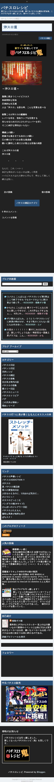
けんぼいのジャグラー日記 (14, 507)
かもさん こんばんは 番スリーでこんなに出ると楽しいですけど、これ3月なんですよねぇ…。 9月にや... (27, 311)
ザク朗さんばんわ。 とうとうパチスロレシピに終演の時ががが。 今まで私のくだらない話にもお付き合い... (28, 322)
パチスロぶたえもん (11, 510)
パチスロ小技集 (9, 385)
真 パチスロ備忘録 (11, 487)
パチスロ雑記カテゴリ (27, 203)
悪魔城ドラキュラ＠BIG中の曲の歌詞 (19, 572)
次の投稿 (8, 192)
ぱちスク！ (7, 517)
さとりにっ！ (8, 497)
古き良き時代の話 (10, 382)
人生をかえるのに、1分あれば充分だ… (20, 493)
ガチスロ (6, 483)
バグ (4, 399)
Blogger (41, 772)
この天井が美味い (10, 402)
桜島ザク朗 (17, 621)
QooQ (31, 781)
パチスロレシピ (14, 8)
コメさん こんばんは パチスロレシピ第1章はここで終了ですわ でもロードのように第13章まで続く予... (28, 300)
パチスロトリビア (10, 396)
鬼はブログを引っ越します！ (26, 589)
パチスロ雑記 (45, 38)
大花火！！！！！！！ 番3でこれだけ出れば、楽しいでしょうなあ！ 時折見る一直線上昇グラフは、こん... (28, 333)
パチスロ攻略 (8, 379)
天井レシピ (7, 372)
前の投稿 (46, 192)
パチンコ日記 (8, 368)
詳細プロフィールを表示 (13, 637)
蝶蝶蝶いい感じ (19, 549)
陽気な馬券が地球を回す (13, 514)
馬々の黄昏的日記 (10, 490)
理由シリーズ (8, 406)
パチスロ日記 (8, 365)
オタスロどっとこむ (11, 500)
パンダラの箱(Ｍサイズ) (13, 504)
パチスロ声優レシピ (11, 476)
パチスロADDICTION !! (13, 480)
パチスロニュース (10, 392)
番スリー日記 (8, 389)
